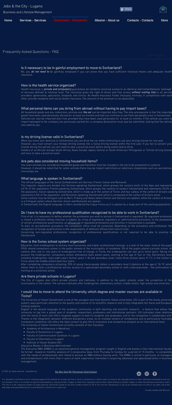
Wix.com (166, 390)
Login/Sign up (156, 55)
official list (74, 222)
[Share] (126, 9)
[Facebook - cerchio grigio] (155, 374)
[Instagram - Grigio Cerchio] (147, 374)
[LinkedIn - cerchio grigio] (139, 374)
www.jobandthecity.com (20, 387)
